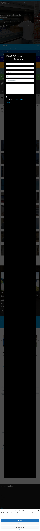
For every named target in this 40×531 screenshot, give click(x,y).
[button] (38, 510)
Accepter (20, 520)
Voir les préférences (20, 527)
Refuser (20, 523)
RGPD (19, 529)
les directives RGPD (18, 99)
